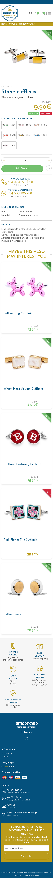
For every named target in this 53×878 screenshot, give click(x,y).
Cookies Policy (33, 875)
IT (14, 767)
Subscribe (26, 856)
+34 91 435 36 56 (26, 791)
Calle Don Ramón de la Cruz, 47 (26, 814)
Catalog (12, 24)
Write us (26, 806)
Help (6, 757)
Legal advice (37, 873)
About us (8, 754)
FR (10, 767)
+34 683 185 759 (26, 798)
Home (4, 24)
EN (6, 767)
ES (2, 767)
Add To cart (22, 168)
